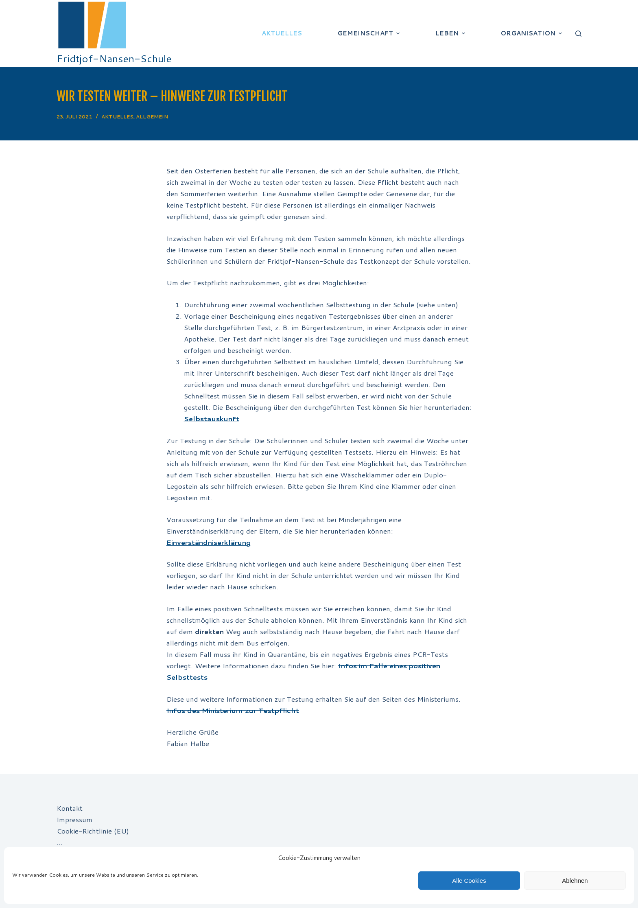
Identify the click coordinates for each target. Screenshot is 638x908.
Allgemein (152, 116)
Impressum (74, 819)
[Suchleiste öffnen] (578, 34)
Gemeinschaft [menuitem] (369, 33)
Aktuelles (117, 116)
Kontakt (70, 808)
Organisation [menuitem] (532, 33)
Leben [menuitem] (451, 33)
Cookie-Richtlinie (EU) (93, 831)
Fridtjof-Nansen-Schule (114, 58)
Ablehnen (575, 880)
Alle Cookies (469, 880)
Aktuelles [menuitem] (282, 33)
